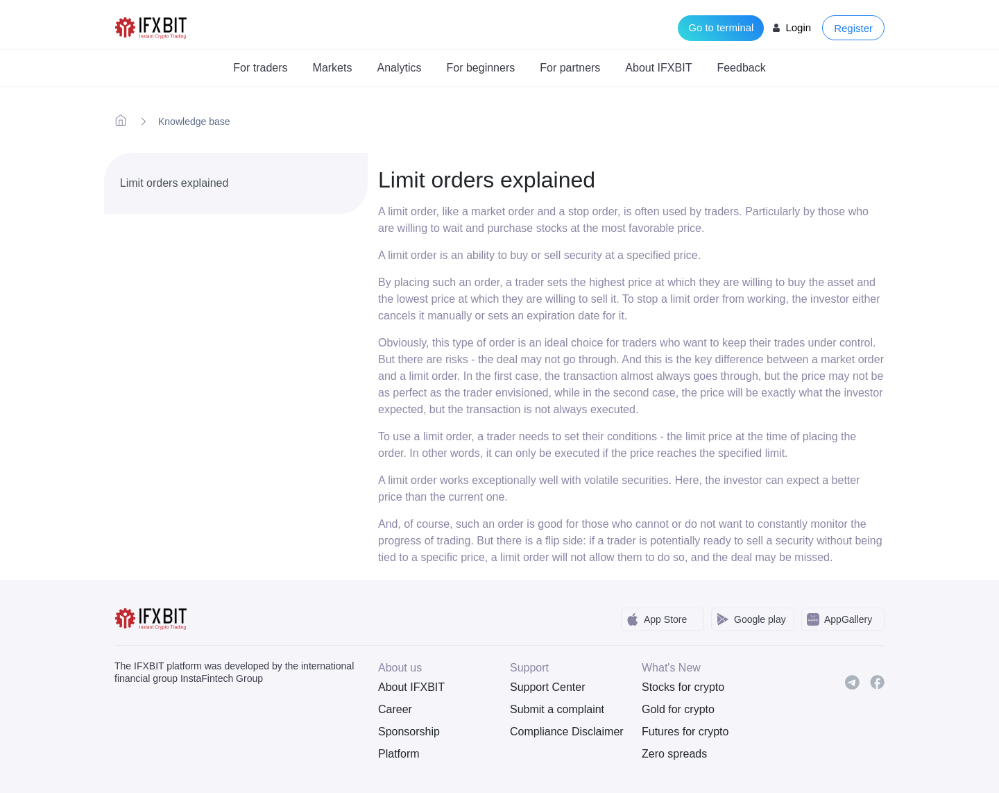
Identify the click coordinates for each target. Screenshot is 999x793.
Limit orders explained (174, 183)
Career (395, 709)
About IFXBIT (411, 687)
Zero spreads (674, 754)
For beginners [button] (481, 68)
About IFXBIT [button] (658, 68)
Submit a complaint (557, 709)
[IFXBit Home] (151, 27)
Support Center (548, 687)
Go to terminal (720, 27)
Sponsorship (409, 731)
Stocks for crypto (683, 687)
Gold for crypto (678, 709)
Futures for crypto (685, 731)
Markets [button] (332, 68)
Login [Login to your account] (798, 27)
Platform (399, 754)
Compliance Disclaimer (565, 731)
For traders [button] (260, 68)
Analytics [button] (399, 68)
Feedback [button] (741, 68)
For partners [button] (570, 68)
